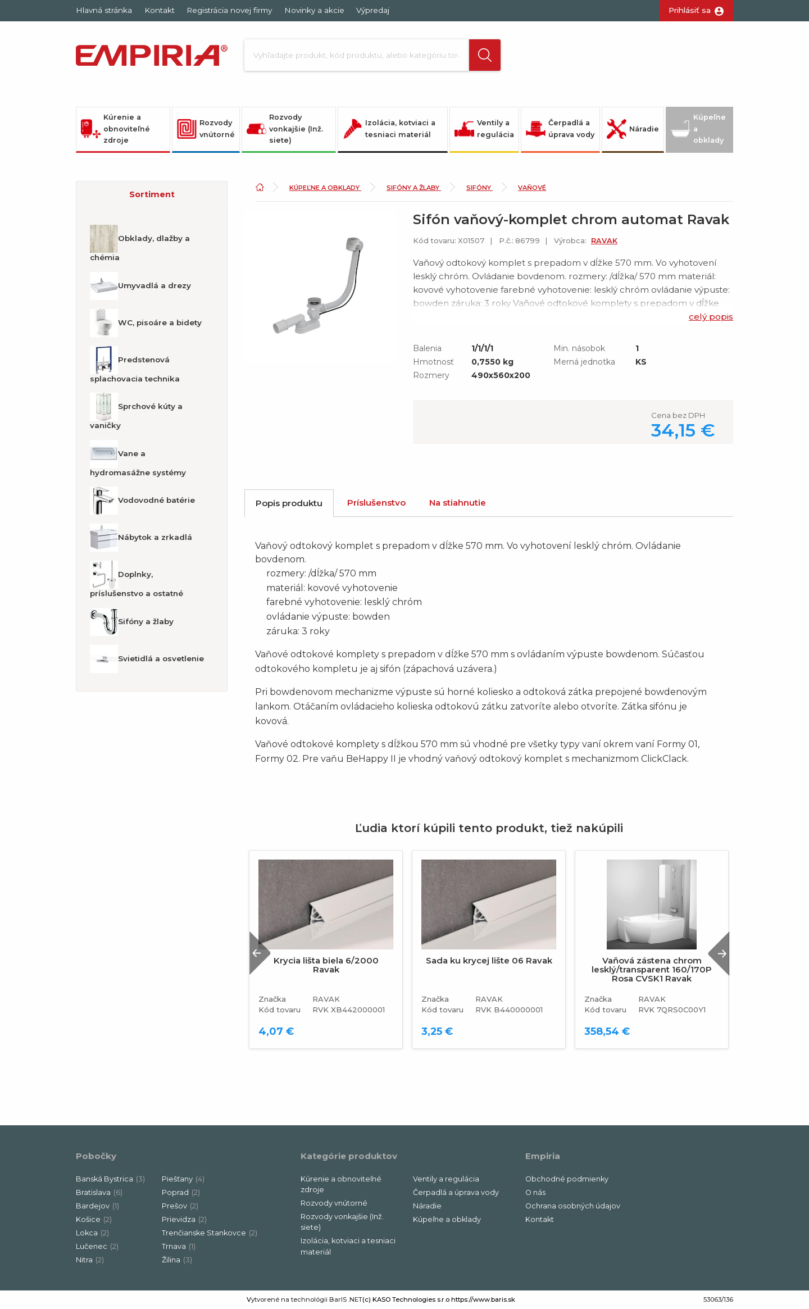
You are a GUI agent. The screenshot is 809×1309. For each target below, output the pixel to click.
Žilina (177, 1260)
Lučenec (97, 1246)
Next (718, 953)
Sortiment (152, 194)
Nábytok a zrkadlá (141, 538)
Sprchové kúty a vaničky (136, 411)
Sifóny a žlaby (132, 622)
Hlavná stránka (104, 10)
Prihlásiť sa (690, 10)
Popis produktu (289, 503)
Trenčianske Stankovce (209, 1233)
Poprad (181, 1192)
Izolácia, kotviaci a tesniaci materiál (389, 129)
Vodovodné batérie (142, 501)
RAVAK (604, 241)
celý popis (711, 316)
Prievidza (184, 1219)
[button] (485, 55)
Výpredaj (372, 10)
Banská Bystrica (110, 1179)
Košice (94, 1219)
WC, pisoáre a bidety (146, 323)
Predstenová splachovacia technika (135, 364)
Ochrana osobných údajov (572, 1206)
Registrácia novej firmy (229, 10)
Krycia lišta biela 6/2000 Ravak (326, 965)
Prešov (180, 1206)
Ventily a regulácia (484, 129)
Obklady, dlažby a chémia (140, 243)
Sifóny (479, 188)
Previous (260, 953)
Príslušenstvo (376, 502)
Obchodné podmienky (566, 1179)
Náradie (633, 129)
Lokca (92, 1233)
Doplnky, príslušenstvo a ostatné (136, 579)
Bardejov (97, 1206)
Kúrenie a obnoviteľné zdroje (115, 128)
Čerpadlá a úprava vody (560, 129)
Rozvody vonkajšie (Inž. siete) (285, 128)
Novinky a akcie (314, 10)
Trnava (179, 1246)
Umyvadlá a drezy (140, 286)
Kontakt (159, 10)
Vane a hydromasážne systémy (138, 458)
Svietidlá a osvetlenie (147, 659)
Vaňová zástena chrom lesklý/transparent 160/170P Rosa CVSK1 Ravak (652, 969)
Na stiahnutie (457, 502)
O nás (535, 1192)
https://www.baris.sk (483, 1299)
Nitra (90, 1260)
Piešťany (183, 1179)
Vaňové (532, 188)
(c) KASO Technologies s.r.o (405, 1299)
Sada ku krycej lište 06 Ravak (489, 960)
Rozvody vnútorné (206, 129)
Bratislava (99, 1192)
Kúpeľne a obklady (698, 128)
